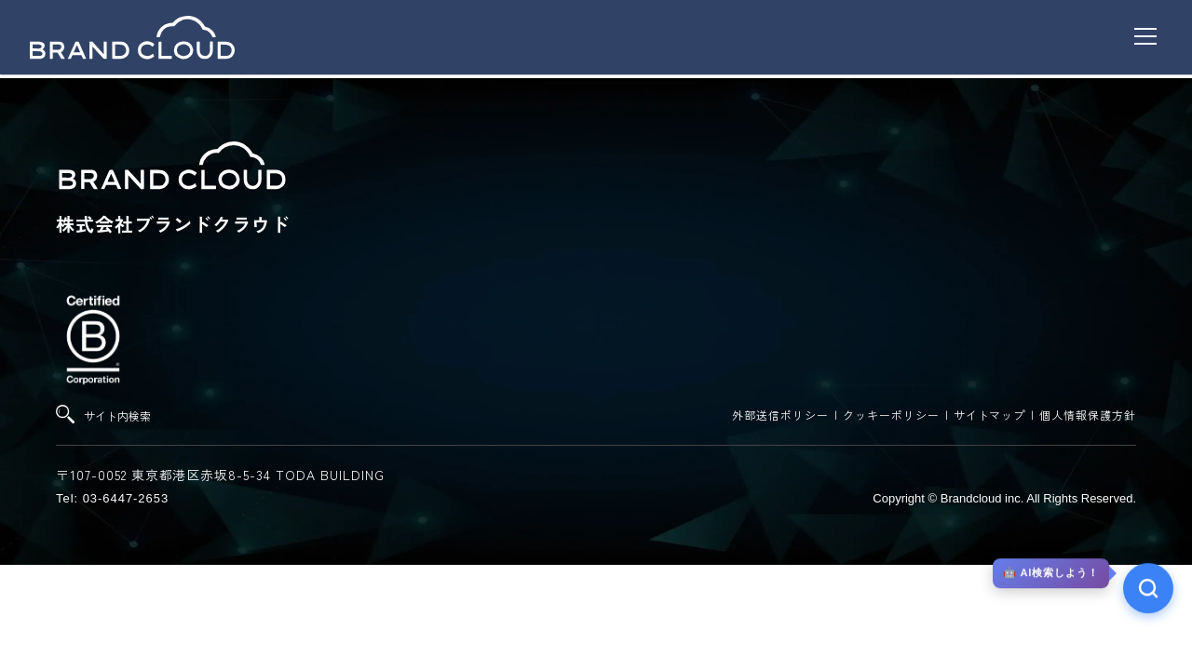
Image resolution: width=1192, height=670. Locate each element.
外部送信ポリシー (780, 414)
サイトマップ (990, 414)
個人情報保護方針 (1087, 414)
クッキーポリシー (891, 414)
